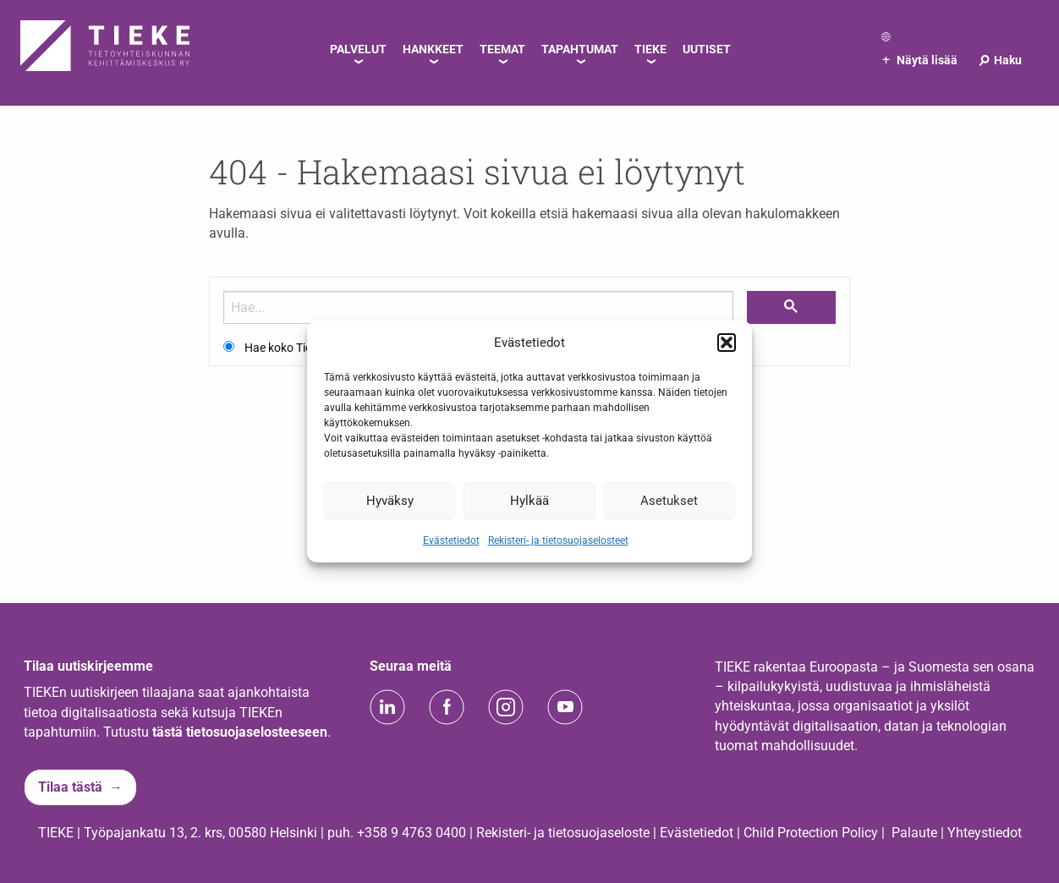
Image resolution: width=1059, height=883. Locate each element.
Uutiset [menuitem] (707, 49)
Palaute (914, 833)
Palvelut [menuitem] (358, 49)
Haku (999, 60)
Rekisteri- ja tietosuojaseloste (563, 833)
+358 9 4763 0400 (411, 833)
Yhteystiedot (984, 833)
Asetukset (669, 500)
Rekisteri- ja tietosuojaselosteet (558, 540)
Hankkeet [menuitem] (433, 49)
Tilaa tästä (70, 787)
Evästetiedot (451, 540)
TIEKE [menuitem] (650, 49)
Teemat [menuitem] (502, 49)
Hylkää (529, 500)
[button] (726, 342)
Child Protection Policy (810, 833)
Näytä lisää (919, 60)
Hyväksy (390, 500)
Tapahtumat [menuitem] (579, 49)
